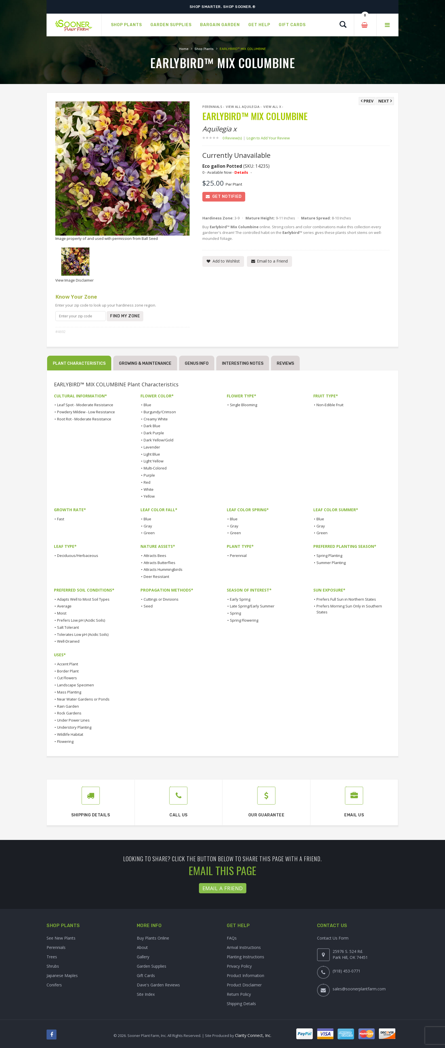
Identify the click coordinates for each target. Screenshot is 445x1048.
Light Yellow (153, 461)
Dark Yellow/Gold (158, 440)
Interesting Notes (242, 363)
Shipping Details (241, 1003)
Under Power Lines (73, 720)
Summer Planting (331, 562)
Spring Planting (329, 555)
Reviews (285, 363)
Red (147, 482)
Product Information (245, 975)
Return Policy (239, 994)
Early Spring (240, 599)
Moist (61, 613)
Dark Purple (154, 432)
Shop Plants (204, 49)
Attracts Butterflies (159, 562)
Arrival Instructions (244, 947)
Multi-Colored (155, 468)
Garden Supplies (151, 966)
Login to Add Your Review (268, 138)
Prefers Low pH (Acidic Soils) (81, 620)
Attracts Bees (155, 555)
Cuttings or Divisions (161, 599)
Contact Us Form (333, 938)
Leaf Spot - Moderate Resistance (85, 404)
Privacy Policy (239, 966)
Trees (52, 956)
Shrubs (53, 966)
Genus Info (197, 363)
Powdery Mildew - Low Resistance (86, 411)
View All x (272, 106)
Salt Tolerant (68, 627)
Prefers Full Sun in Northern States (346, 599)
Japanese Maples (62, 975)
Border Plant (68, 671)
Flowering (65, 741)
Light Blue (152, 454)
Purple (149, 475)
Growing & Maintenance (145, 363)
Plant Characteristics (79, 363)
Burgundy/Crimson (160, 411)
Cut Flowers (67, 677)
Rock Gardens (69, 713)
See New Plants (61, 938)
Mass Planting (69, 692)
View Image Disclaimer (74, 280)
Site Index (146, 994)
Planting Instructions (245, 956)
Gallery (143, 956)
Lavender (152, 447)
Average (64, 606)
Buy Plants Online (153, 938)
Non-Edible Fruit (329, 404)
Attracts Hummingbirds (163, 569)
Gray (148, 526)
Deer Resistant (156, 576)
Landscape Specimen (75, 685)
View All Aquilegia (242, 106)
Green (149, 532)
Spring (235, 613)
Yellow (149, 496)
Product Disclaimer (244, 985)
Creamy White (156, 419)
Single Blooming (243, 404)
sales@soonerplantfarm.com (359, 989)
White (149, 489)
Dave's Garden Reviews (158, 985)
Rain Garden (68, 706)
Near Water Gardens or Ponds (83, 699)
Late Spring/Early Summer (252, 606)
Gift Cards (146, 975)
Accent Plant (67, 663)
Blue (147, 404)
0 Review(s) (233, 138)
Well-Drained (68, 641)
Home (183, 49)
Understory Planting (74, 727)
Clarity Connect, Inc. (253, 1035)
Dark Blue (152, 425)
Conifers (54, 985)
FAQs (232, 938)
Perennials (212, 106)
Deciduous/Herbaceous (77, 555)
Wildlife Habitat (70, 734)
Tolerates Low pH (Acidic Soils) (82, 634)
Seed (148, 606)
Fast (60, 518)
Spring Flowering (244, 620)
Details (241, 172)
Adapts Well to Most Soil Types (83, 599)
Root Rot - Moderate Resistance (84, 419)
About (142, 947)
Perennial (238, 555)
